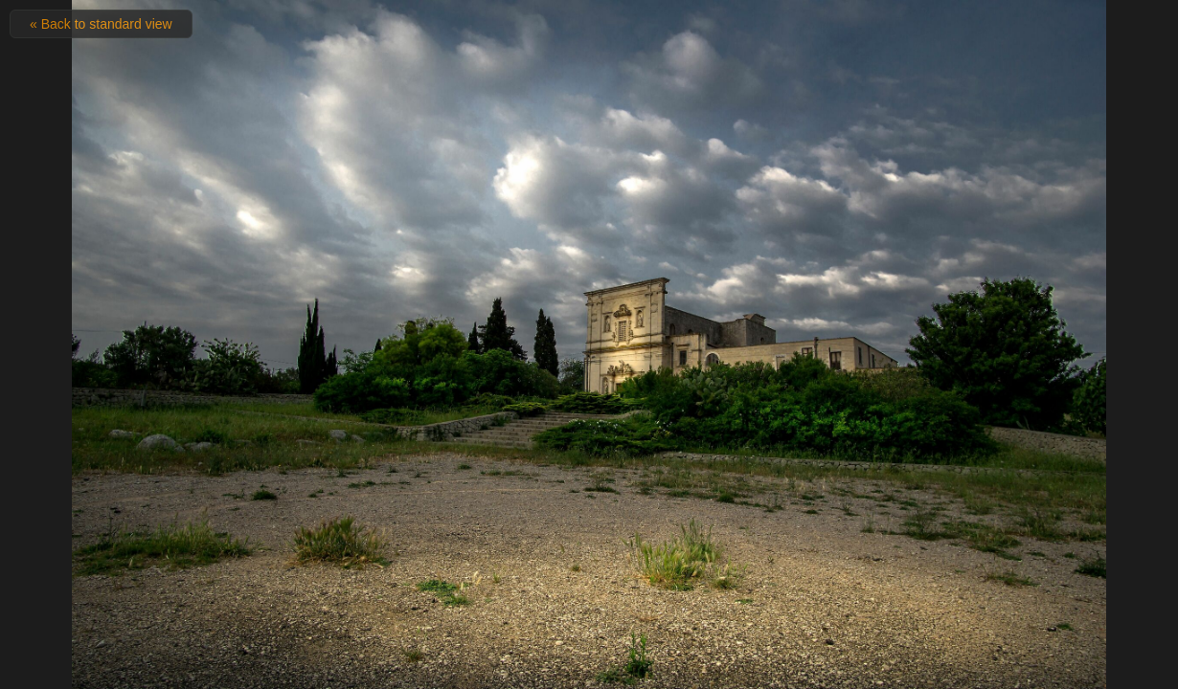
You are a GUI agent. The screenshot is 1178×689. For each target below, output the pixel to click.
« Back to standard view (101, 24)
